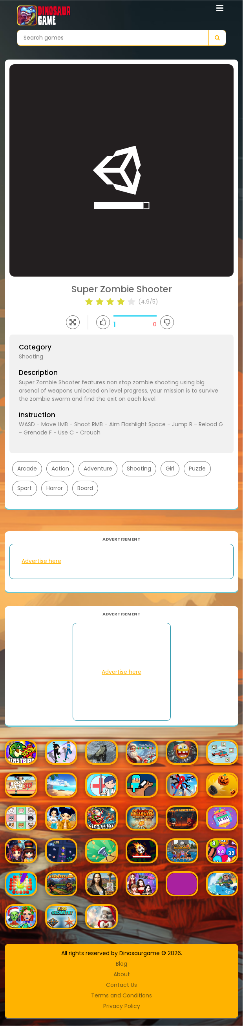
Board (85, 488)
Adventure (98, 468)
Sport (24, 488)
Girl (170, 468)
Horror (54, 488)
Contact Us (121, 985)
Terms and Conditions (121, 995)
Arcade (27, 468)
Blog (121, 964)
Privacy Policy (121, 1006)
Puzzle (197, 468)
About (121, 974)
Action (60, 468)
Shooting (139, 468)
